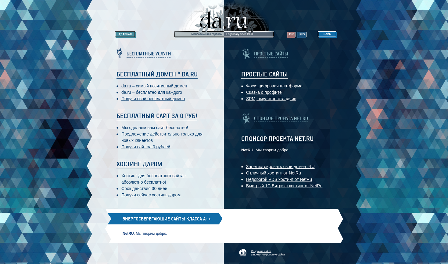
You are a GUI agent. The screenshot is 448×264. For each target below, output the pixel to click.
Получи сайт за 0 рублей (145, 146)
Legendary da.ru (224, 18)
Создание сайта (261, 251)
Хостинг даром (139, 164)
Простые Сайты (264, 74)
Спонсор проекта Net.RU (277, 139)
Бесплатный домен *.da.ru (157, 74)
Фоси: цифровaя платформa (274, 85)
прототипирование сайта (269, 254)
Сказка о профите (264, 92)
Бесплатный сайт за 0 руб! (156, 116)
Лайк (327, 34)
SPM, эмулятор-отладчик (271, 98)
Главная (125, 34)
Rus (302, 34)
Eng (291, 34)
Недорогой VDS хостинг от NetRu (279, 179)
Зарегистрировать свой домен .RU (280, 166)
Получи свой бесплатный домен (153, 98)
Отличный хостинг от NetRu (273, 173)
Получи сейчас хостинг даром (151, 194)
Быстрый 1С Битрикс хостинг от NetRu (284, 185)
